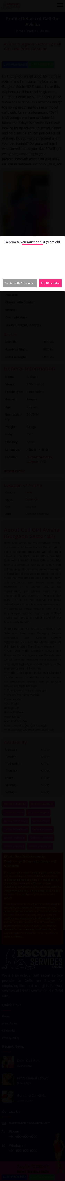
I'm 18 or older (50, 283)
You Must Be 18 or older (20, 283)
